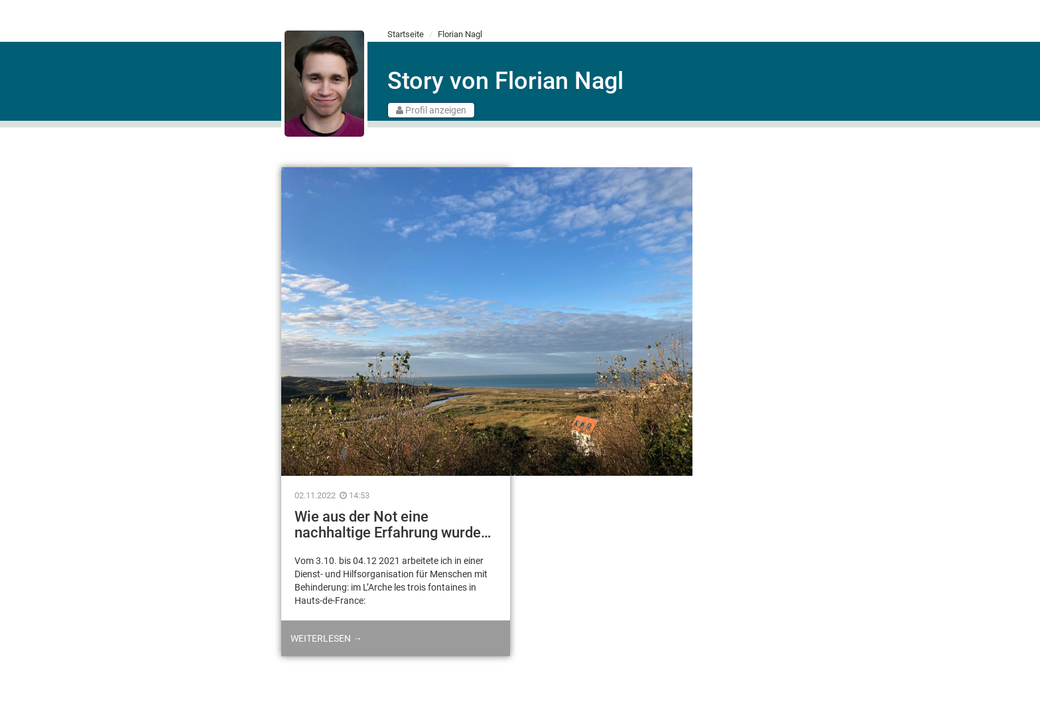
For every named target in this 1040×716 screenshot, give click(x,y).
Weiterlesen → (326, 638)
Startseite (405, 34)
